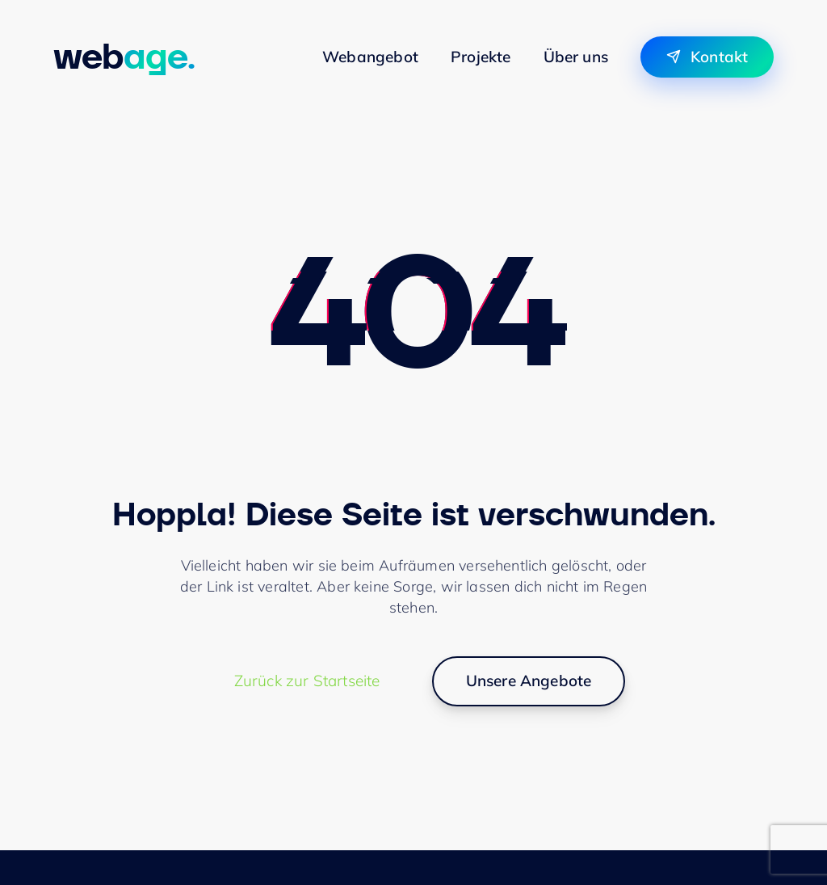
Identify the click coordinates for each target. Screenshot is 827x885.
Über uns (576, 56)
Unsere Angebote (529, 680)
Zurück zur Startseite (307, 680)
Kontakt (719, 56)
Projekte (481, 56)
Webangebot (370, 56)
